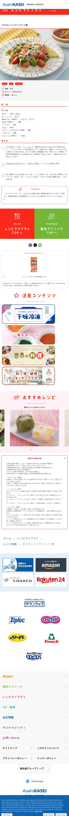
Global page (37, 785)
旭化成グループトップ (32, 772)
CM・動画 (9, 711)
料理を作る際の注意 (34, 462)
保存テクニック (13, 690)
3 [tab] (38, 453)
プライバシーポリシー (15, 762)
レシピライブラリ (28, 542)
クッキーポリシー (46, 762)
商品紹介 (8, 680)
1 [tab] (29, 453)
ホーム (8, 542)
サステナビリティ (14, 731)
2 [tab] (35, 453)
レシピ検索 (10, 548)
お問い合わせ (11, 741)
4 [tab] (41, 453)
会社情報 (8, 721)
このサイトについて (48, 752)
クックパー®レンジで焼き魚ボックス (35, 276)
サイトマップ (10, 752)
